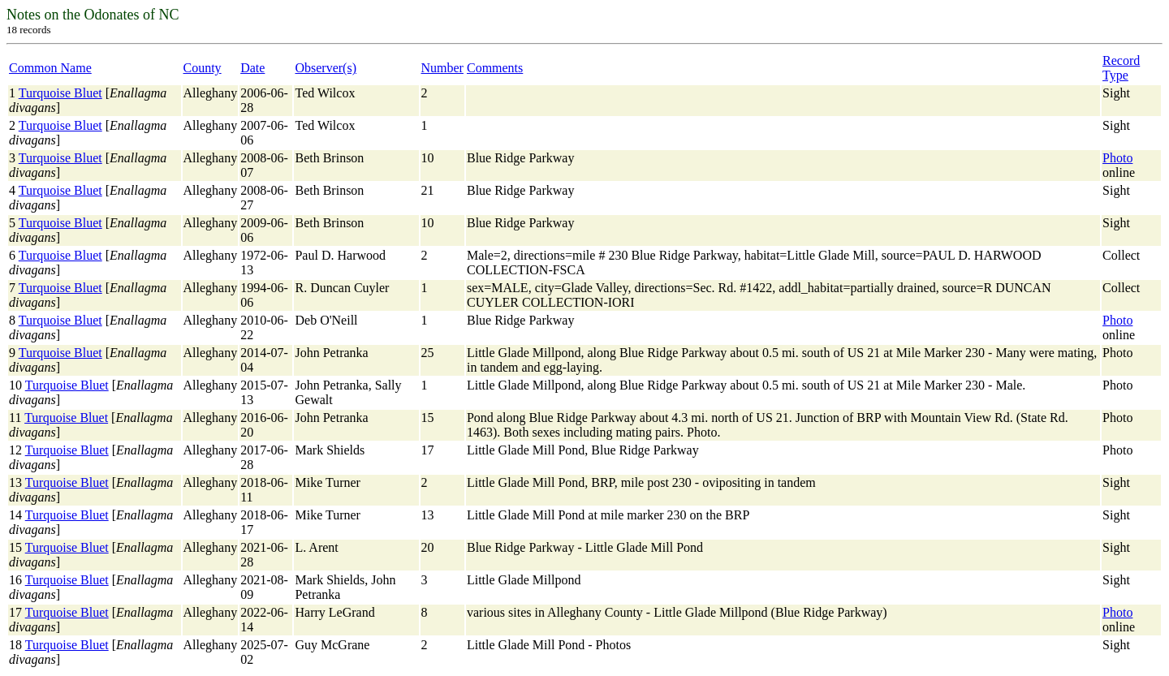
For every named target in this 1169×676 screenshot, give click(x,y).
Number (442, 68)
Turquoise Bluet (60, 93)
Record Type (1121, 68)
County (202, 68)
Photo (1117, 158)
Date (252, 68)
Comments (495, 68)
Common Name (50, 68)
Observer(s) (325, 68)
